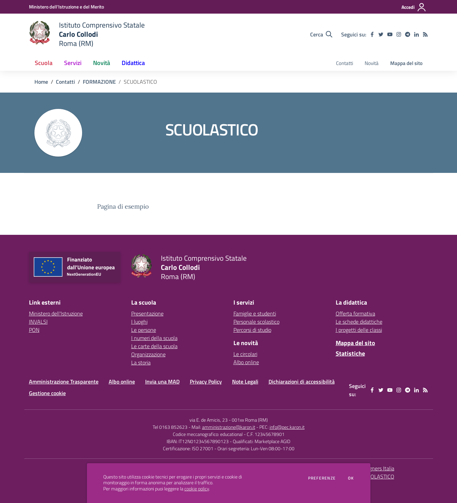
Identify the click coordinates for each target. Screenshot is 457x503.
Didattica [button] (133, 62)
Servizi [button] (72, 62)
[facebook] (372, 34)
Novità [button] (101, 62)
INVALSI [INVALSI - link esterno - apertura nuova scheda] (38, 322)
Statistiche (350, 353)
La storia (141, 362)
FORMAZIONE (99, 82)
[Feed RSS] (425, 34)
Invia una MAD (162, 381)
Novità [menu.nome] (372, 63)
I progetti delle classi (359, 330)
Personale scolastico (256, 322)
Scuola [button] (43, 62)
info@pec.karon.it (287, 427)
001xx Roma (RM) (250, 419)
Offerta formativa (355, 313)
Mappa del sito (406, 63)
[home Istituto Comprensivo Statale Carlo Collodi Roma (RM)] (87, 34)
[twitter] (381, 34)
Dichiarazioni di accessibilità (302, 381)
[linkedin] (416, 34)
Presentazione (147, 313)
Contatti (65, 82)
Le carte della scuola (154, 346)
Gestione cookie (47, 393)
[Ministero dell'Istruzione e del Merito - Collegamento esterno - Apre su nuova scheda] (66, 6)
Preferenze (322, 478)
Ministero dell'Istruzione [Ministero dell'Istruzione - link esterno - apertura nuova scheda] (56, 313)
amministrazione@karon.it (228, 427)
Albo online (246, 362)
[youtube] (390, 34)
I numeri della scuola (154, 338)
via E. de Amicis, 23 (208, 419)
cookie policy (196, 488)
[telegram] (408, 34)
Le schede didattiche (359, 322)
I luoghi (139, 322)
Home (41, 82)
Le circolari (245, 354)
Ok (351, 478)
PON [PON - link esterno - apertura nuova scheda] (34, 330)
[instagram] (399, 34)
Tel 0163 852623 (170, 427)
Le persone (143, 330)
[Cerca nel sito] (321, 34)
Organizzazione (148, 354)
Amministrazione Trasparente (63, 381)
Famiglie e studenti (254, 313)
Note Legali (245, 381)
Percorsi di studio (252, 330)
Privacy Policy (206, 381)
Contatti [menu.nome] (344, 63)
